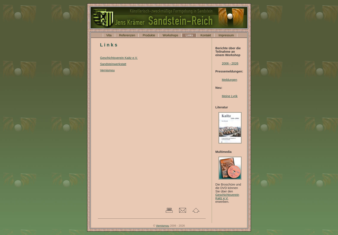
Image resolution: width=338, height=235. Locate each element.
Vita (109, 35)
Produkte (149, 35)
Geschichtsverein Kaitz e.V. (227, 196)
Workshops (170, 35)
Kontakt (205, 35)
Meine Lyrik (230, 96)
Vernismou (107, 70)
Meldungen (229, 79)
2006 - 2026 (230, 63)
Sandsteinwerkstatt (113, 64)
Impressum (226, 35)
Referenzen (127, 35)
